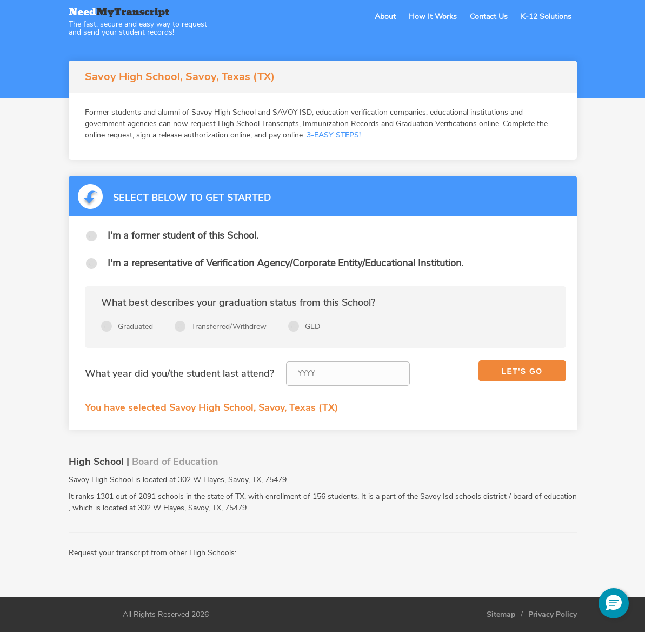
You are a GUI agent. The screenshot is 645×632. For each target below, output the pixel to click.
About (385, 16)
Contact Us (489, 16)
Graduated (135, 326)
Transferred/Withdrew (229, 326)
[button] (614, 603)
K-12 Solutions (546, 16)
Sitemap (501, 614)
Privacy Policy (552, 614)
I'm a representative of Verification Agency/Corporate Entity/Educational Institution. (285, 262)
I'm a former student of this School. (183, 235)
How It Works (433, 16)
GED (312, 326)
